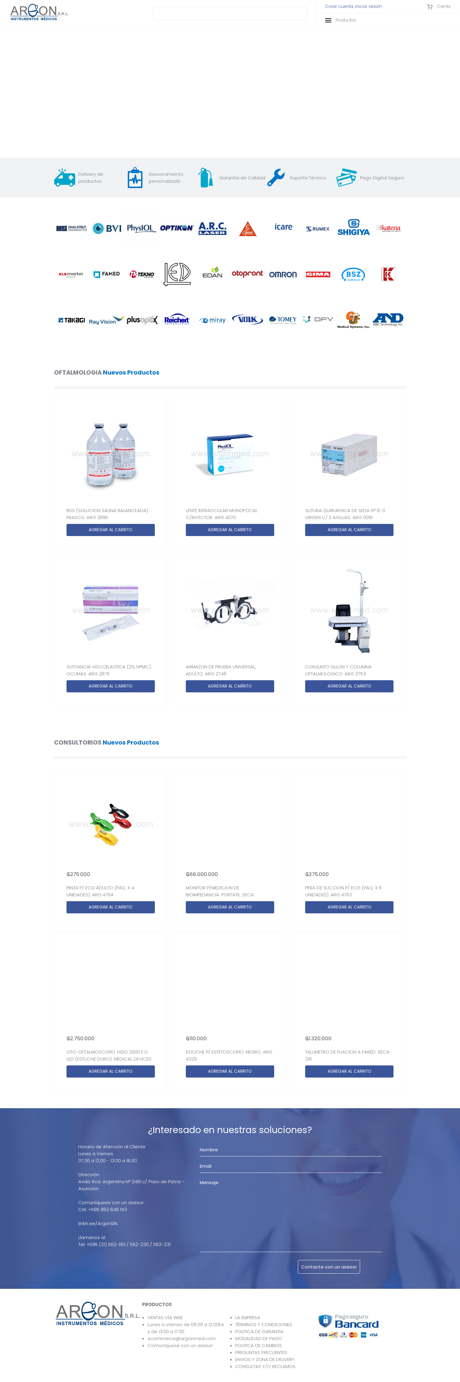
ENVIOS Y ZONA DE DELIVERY (265, 1359)
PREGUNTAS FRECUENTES (261, 1352)
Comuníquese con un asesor (180, 1345)
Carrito (439, 7)
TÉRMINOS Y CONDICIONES (263, 1324)
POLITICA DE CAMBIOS (258, 1345)
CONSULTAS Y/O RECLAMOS (265, 1366)
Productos (340, 20)
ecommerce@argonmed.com (182, 1338)
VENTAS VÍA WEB (165, 1317)
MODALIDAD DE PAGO (258, 1338)
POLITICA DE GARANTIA (259, 1331)
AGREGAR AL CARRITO (110, 530)
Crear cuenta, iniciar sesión (353, 7)
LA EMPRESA (247, 1317)
